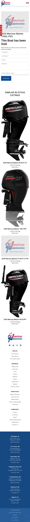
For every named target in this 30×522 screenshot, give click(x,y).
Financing (15, 404)
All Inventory (15, 353)
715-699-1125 (15, 492)
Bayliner (15, 376)
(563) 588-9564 (14, 442)
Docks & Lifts (15, 397)
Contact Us (15, 424)
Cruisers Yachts (15, 386)
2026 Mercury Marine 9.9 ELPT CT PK (15, 259)
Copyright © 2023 (15, 510)
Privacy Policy (15, 520)
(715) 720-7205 (15, 472)
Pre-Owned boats (15, 358)
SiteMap (15, 515)
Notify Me (6, 78)
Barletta (15, 384)
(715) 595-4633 (15, 462)
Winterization (15, 399)
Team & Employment (15, 419)
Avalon (15, 379)
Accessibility (15, 517)
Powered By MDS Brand (15, 512)
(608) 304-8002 (15, 482)
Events (15, 412)
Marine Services (15, 394)
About (15, 417)
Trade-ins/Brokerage (15, 402)
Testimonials (15, 422)
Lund (15, 371)
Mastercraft (15, 366)
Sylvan (15, 374)
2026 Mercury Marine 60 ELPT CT (15, 163)
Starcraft (14, 369)
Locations (15, 414)
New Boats (15, 356)
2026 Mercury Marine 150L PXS (15, 229)
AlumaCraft (15, 381)
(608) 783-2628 (15, 452)
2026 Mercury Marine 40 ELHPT (15, 319)
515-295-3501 (15, 503)
